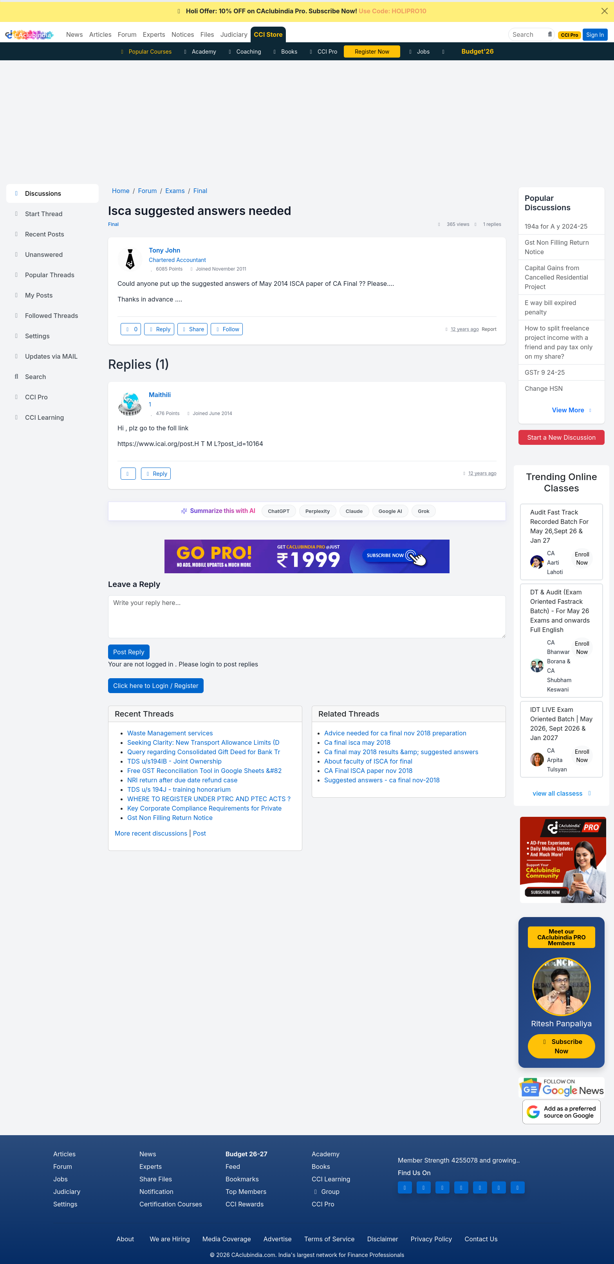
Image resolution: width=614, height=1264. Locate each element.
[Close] (604, 11)
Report (489, 329)
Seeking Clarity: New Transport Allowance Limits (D (203, 742)
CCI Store (268, 34)
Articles (64, 1154)
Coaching (243, 51)
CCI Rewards (245, 1204)
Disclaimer (382, 1239)
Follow (226, 329)
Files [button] (207, 34)
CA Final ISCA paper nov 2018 (368, 771)
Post (199, 833)
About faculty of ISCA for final (368, 761)
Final (113, 224)
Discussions (37, 193)
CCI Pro (322, 51)
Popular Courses (145, 51)
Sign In (595, 34)
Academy (199, 51)
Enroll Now (582, 558)
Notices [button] (183, 34)
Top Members (246, 1191)
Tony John (165, 250)
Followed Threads (45, 316)
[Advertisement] (307, 119)
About (125, 1239)
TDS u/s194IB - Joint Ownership (174, 761)
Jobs (418, 51)
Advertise (278, 1239)
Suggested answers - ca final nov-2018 (382, 780)
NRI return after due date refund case (182, 780)
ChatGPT (278, 511)
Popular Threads (43, 275)
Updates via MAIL (45, 356)
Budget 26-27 (246, 1154)
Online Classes (561, 482)
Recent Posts (38, 234)
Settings (31, 336)
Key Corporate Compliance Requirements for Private (204, 808)
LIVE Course (372, 51)
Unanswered (38, 254)
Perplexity (317, 511)
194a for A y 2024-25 (556, 226)
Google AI (390, 511)
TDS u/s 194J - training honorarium (179, 789)
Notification (156, 1191)
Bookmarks (242, 1179)
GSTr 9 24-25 (545, 372)
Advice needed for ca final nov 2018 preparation (395, 733)
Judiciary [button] (234, 34)
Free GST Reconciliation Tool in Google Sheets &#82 (204, 771)
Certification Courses (170, 1204)
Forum (62, 1166)
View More (572, 410)
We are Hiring (170, 1239)
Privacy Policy (431, 1239)
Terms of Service (329, 1239)
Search (29, 377)
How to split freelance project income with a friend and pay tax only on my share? (559, 342)
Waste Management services (170, 733)
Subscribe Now (561, 1046)
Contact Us (481, 1239)
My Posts (33, 295)
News (147, 1154)
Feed (233, 1166)
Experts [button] (154, 34)
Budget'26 (478, 51)
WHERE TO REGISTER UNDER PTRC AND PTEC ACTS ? (209, 799)
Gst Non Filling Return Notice (170, 818)
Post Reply (128, 652)
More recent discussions (151, 833)
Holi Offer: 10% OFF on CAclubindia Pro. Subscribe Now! (300, 11)
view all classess (563, 793)
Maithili (160, 395)
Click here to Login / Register (156, 686)
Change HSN (544, 388)
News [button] (74, 34)
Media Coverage (226, 1239)
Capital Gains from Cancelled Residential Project (556, 277)
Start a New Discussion (561, 437)
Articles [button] (100, 34)
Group (326, 1191)
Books (284, 51)
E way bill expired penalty (550, 307)
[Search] (528, 34)
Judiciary (67, 1191)
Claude (354, 511)
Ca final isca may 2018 (357, 742)
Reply (159, 329)
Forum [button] (127, 34)
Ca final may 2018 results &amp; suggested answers (401, 752)
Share (192, 329)
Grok (423, 511)
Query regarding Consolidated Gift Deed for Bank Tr (203, 752)
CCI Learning (38, 417)
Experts (150, 1166)
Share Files (155, 1179)
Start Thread (38, 214)
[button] (549, 34)
